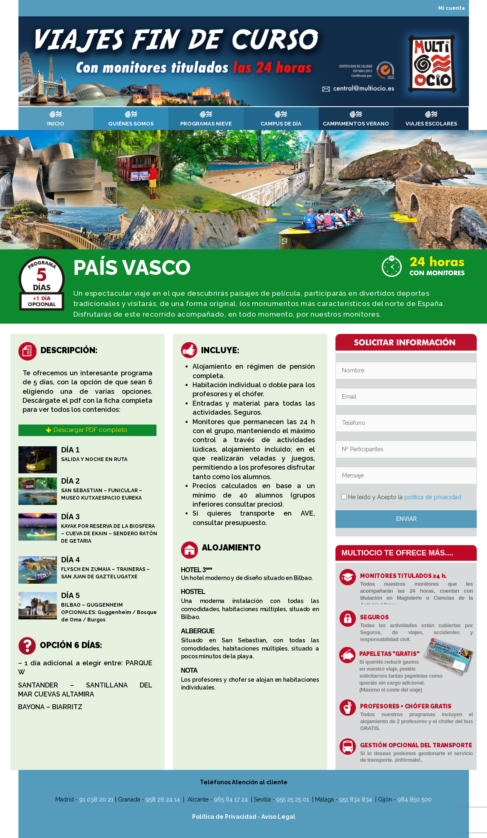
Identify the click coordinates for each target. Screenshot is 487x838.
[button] (87, 430)
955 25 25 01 (292, 799)
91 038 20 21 (96, 799)
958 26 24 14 (163, 799)
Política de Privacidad (225, 816)
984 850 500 (415, 799)
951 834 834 (356, 799)
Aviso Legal (278, 816)
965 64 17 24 (231, 799)
